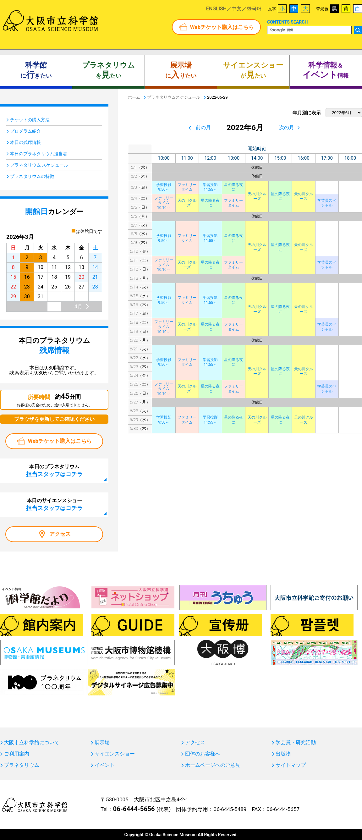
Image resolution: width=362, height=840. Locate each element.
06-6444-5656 (134, 809)
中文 (237, 9)
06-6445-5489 (229, 809)
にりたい (180, 70)
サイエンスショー (115, 753)
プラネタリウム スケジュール (39, 164)
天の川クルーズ (257, 196)
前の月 (203, 127)
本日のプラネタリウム (54, 470)
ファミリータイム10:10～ (163, 203)
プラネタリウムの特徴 (32, 176)
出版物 (283, 753)
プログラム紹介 (25, 131)
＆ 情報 (325, 70)
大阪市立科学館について (31, 742)
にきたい (36, 70)
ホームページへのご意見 (212, 765)
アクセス (60, 534)
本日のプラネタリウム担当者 (38, 153)
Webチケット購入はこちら (222, 27)
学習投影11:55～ (210, 187)
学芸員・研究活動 (296, 742)
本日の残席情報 (25, 142)
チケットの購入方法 (30, 119)
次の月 (286, 127)
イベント (105, 765)
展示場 (102, 742)
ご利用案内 (16, 753)
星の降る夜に (233, 187)
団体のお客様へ (202, 753)
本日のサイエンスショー (54, 504)
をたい (108, 70)
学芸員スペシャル (326, 203)
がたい (253, 70)
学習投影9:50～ (163, 187)
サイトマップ (291, 765)
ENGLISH (216, 9)
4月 (78, 306)
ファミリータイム (187, 187)
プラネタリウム (21, 765)
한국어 (254, 9)
